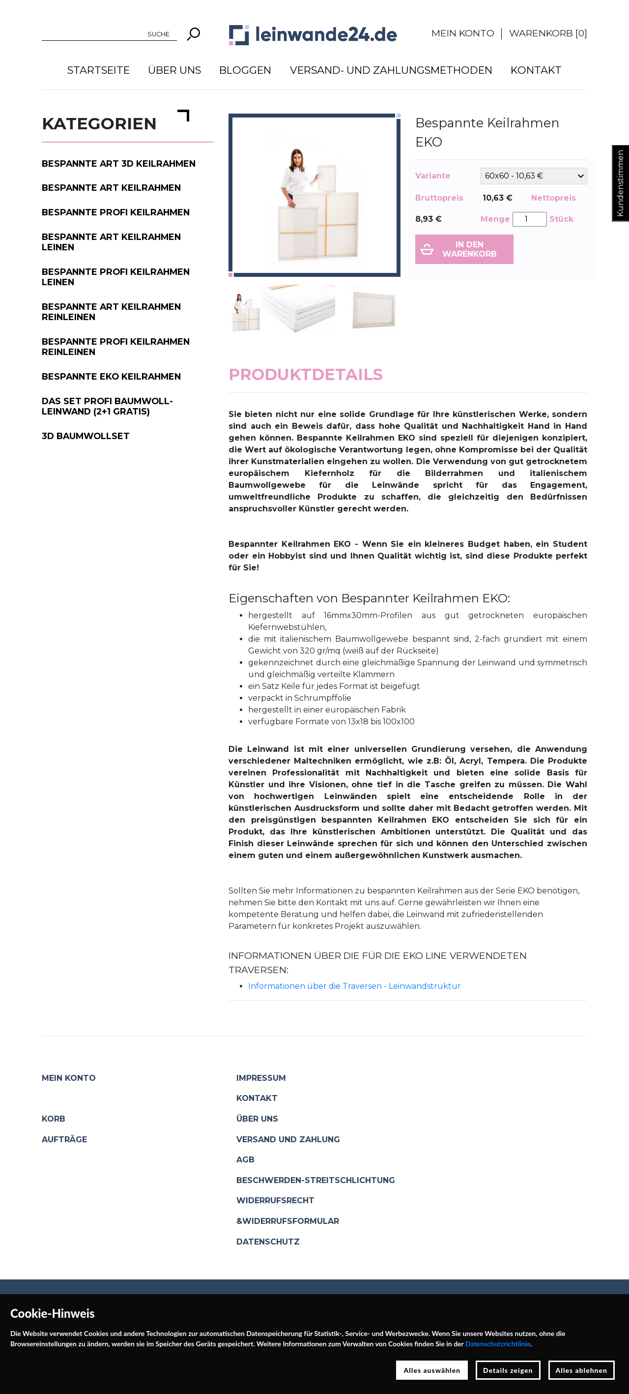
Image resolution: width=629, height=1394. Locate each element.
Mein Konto (462, 33)
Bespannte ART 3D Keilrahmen (119, 163)
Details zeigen (508, 1370)
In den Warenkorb (469, 249)
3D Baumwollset (86, 436)
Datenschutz (268, 1241)
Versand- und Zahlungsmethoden (391, 70)
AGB (245, 1159)
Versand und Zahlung (288, 1139)
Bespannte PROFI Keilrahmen (116, 212)
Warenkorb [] (548, 33)
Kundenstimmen (620, 183)
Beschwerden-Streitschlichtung (315, 1180)
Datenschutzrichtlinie (498, 1343)
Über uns (174, 70)
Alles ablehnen (582, 1370)
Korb (53, 1119)
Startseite (98, 70)
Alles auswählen (431, 1370)
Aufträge (64, 1139)
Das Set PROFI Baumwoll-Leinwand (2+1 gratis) (107, 406)
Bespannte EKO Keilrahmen (111, 376)
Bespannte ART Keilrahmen (111, 187)
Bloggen (245, 70)
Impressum (261, 1078)
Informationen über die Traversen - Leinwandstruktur (354, 986)
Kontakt (536, 70)
